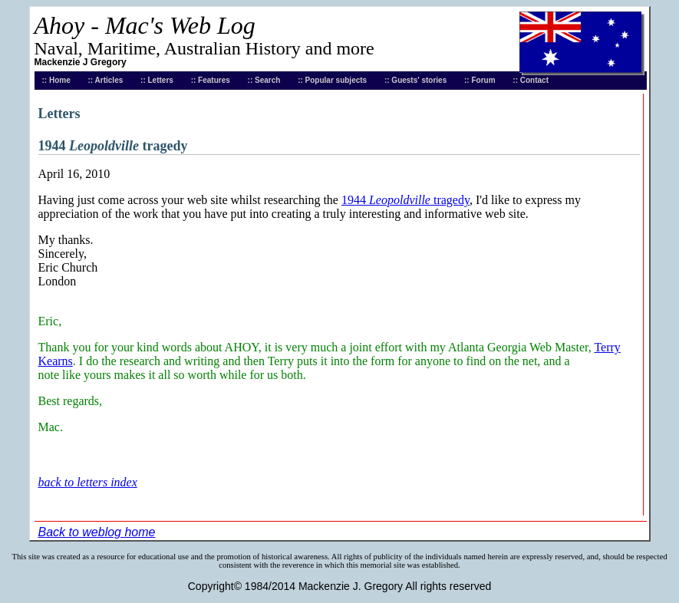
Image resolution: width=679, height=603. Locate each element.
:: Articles (106, 80)
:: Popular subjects (332, 80)
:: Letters (156, 80)
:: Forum (480, 80)
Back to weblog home (97, 532)
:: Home (56, 80)
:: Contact (531, 80)
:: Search (264, 80)
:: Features (210, 80)
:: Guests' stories (415, 80)
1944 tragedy (405, 199)
